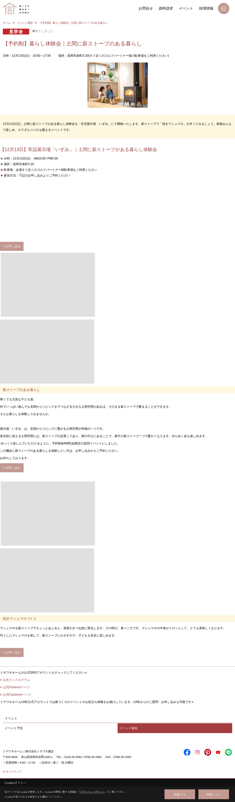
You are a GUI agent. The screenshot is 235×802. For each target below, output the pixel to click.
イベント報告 (128, 728)
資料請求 (166, 8)
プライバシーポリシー (92, 792)
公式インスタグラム (16, 679)
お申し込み (13, 246)
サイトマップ (13, 771)
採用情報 (206, 8)
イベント (186, 8)
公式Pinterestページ (16, 687)
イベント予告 (14, 728)
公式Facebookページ (17, 694)
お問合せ (146, 8)
